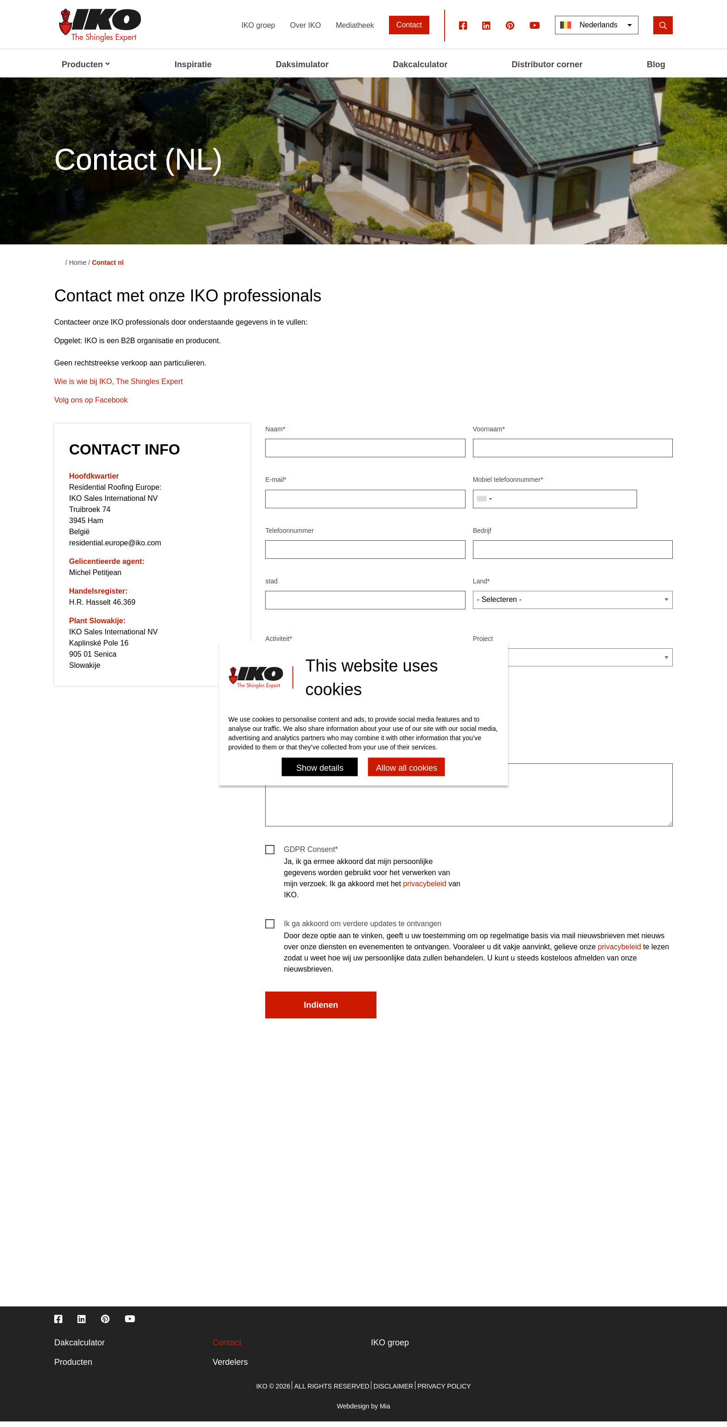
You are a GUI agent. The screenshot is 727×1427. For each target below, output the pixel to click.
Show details (320, 768)
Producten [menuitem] (86, 69)
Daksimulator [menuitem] (302, 69)
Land (480, 585)
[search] (663, 30)
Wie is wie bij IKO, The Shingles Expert (118, 386)
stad (271, 585)
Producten (73, 1367)
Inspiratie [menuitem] (192, 69)
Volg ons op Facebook (91, 405)
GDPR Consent (309, 854)
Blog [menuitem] (656, 69)
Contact (409, 30)
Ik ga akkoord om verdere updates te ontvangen (362, 929)
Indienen (321, 1010)
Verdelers (230, 1367)
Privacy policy (444, 1391)
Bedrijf (482, 535)
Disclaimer (394, 1391)
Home (77, 267)
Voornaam (488, 434)
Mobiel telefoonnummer (507, 484)
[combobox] (484, 503)
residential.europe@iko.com (115, 548)
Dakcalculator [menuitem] (420, 69)
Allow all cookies (406, 768)
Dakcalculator (79, 1348)
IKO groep (258, 30)
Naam (273, 434)
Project (483, 643)
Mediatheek (355, 30)
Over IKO (305, 30)
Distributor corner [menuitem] (547, 69)
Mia (385, 1411)
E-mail (274, 484)
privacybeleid (424, 889)
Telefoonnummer (289, 535)
